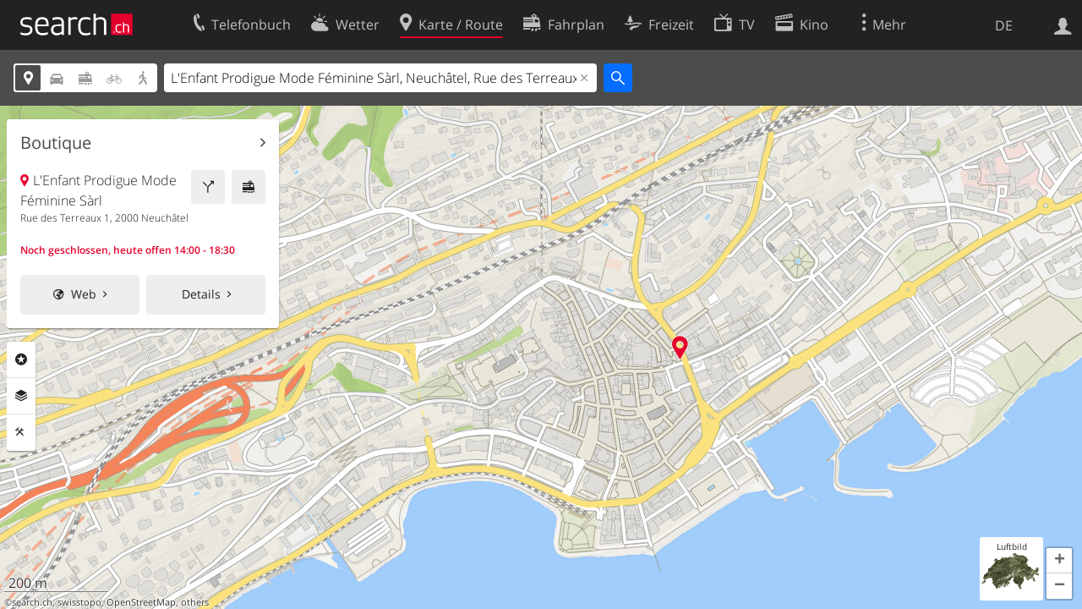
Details (201, 294)
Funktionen (21, 432)
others (195, 602)
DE (1004, 25)
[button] (1059, 560)
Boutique (55, 143)
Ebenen (21, 396)
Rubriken (21, 359)
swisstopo (79, 602)
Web (83, 294)
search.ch (32, 602)
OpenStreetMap (141, 602)
